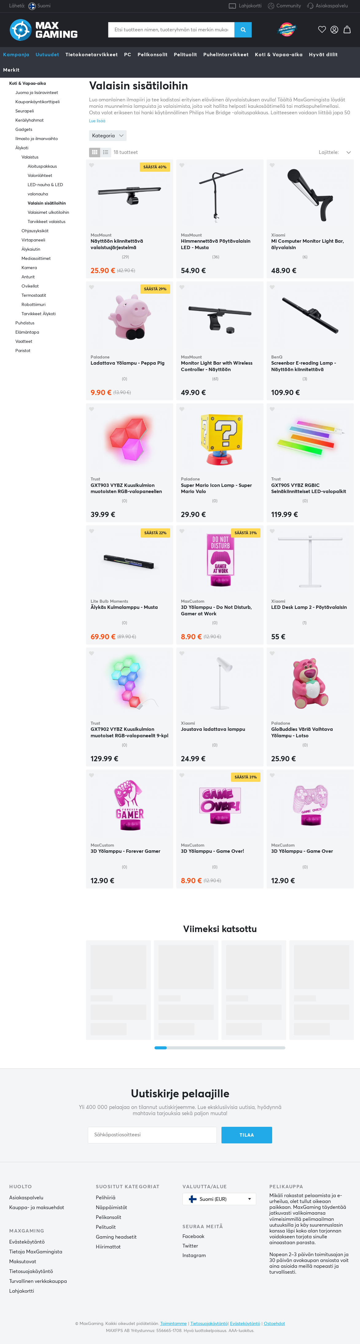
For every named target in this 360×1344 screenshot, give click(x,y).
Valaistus (30, 157)
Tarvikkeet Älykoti (39, 314)
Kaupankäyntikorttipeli (37, 102)
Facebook (193, 1236)
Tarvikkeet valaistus (46, 222)
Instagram (194, 1255)
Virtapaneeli (33, 240)
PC (127, 54)
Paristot (22, 351)
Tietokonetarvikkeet (91, 54)
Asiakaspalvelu (332, 6)
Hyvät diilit (323, 54)
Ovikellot (30, 286)
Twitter (190, 1246)
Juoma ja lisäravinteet (36, 93)
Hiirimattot (108, 1246)
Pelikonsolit (153, 54)
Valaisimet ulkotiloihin (48, 212)
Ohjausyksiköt (35, 231)
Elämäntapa (27, 332)
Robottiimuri (33, 305)
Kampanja (16, 54)
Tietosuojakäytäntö (31, 1271)
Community (284, 6)
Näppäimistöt (111, 1207)
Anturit (28, 277)
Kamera (29, 268)
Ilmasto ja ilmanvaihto (36, 139)
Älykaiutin (31, 249)
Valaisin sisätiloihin (47, 203)
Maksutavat (22, 1261)
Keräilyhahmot (29, 120)
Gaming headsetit (116, 1237)
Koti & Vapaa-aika (279, 54)
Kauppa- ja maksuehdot (36, 1207)
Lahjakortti (250, 6)
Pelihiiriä (105, 1197)
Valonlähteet (40, 176)
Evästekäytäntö (27, 1242)
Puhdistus (24, 323)
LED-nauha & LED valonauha (45, 189)
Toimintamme (173, 1324)
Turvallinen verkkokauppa (38, 1281)
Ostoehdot (274, 1324)
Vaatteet (23, 341)
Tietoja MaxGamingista (35, 1251)
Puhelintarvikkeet (226, 54)
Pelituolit (185, 54)
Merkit (11, 70)
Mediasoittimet (36, 259)
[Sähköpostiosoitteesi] (152, 1135)
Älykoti (21, 148)
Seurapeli (24, 111)
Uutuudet (47, 54)
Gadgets (23, 129)
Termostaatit (34, 295)
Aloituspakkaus (42, 166)
